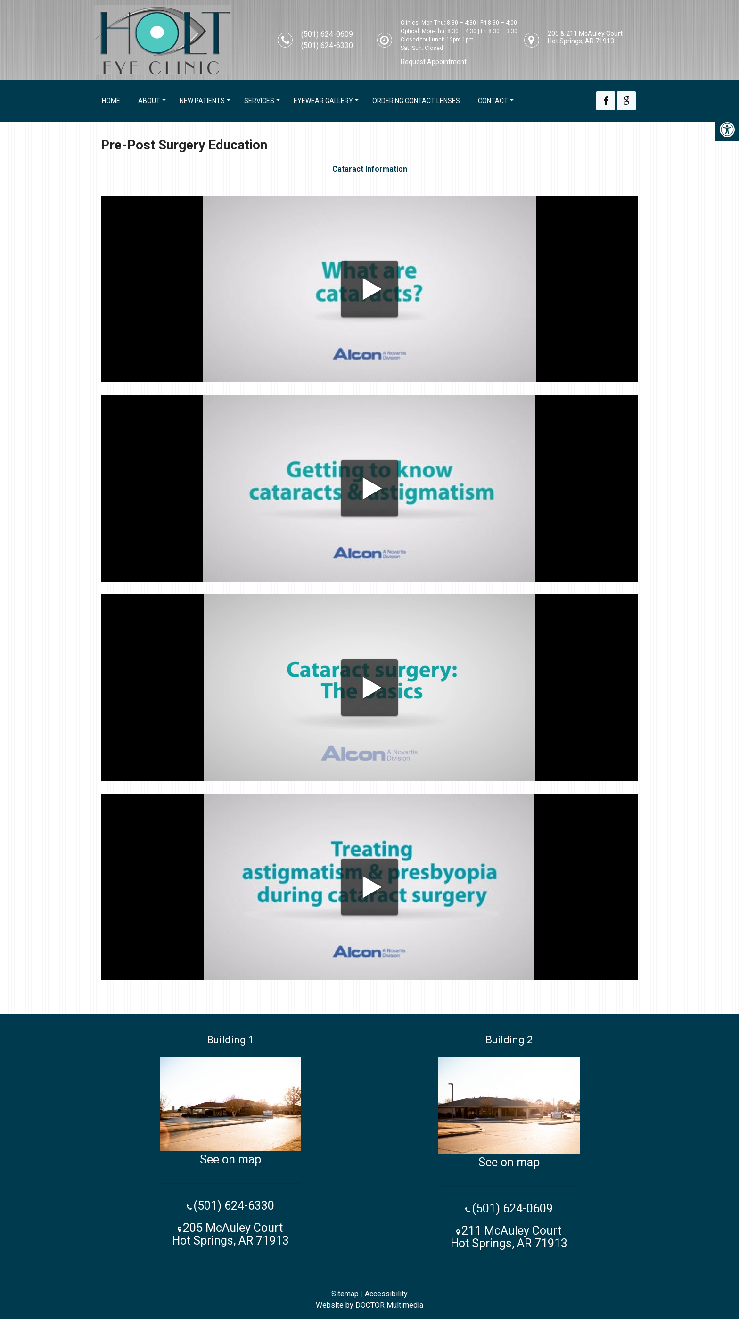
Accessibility (386, 1293)
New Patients (202, 101)
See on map (230, 1159)
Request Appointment (434, 62)
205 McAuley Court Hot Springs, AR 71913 (230, 1234)
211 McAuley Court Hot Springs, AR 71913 (509, 1237)
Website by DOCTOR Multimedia (369, 1305)
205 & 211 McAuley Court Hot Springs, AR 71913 (585, 37)
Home (111, 101)
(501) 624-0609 (327, 34)
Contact (493, 101)
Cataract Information (369, 168)
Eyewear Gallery (323, 101)
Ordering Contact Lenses (416, 101)
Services (259, 101)
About (149, 101)
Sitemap (345, 1293)
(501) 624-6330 (327, 45)
